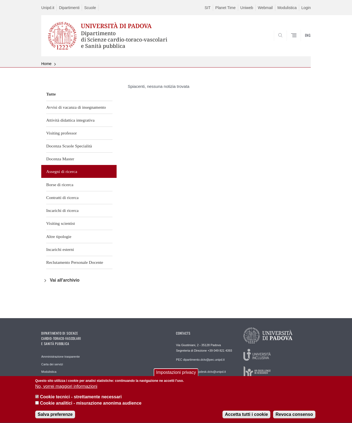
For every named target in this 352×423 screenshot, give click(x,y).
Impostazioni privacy (176, 374)
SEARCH (301, 43)
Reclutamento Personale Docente (74, 262)
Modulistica (287, 7)
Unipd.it (47, 7)
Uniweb (246, 7)
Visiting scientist (60, 223)
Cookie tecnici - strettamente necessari (81, 398)
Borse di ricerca (59, 184)
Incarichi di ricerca (62, 210)
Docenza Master (60, 158)
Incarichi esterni (60, 249)
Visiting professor (61, 133)
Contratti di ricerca (62, 197)
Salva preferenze (55, 416)
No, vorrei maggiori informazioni (66, 388)
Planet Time (225, 7)
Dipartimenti (69, 7)
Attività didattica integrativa (70, 120)
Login (306, 7)
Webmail (265, 7)
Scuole (90, 7)
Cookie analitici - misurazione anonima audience (90, 404)
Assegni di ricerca (61, 171)
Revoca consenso (294, 416)
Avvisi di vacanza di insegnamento (76, 107)
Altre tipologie (58, 236)
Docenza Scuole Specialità (69, 146)
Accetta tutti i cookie (246, 416)
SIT (208, 7)
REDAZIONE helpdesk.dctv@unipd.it (201, 371)
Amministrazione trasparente (60, 356)
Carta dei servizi (52, 364)
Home (46, 63)
